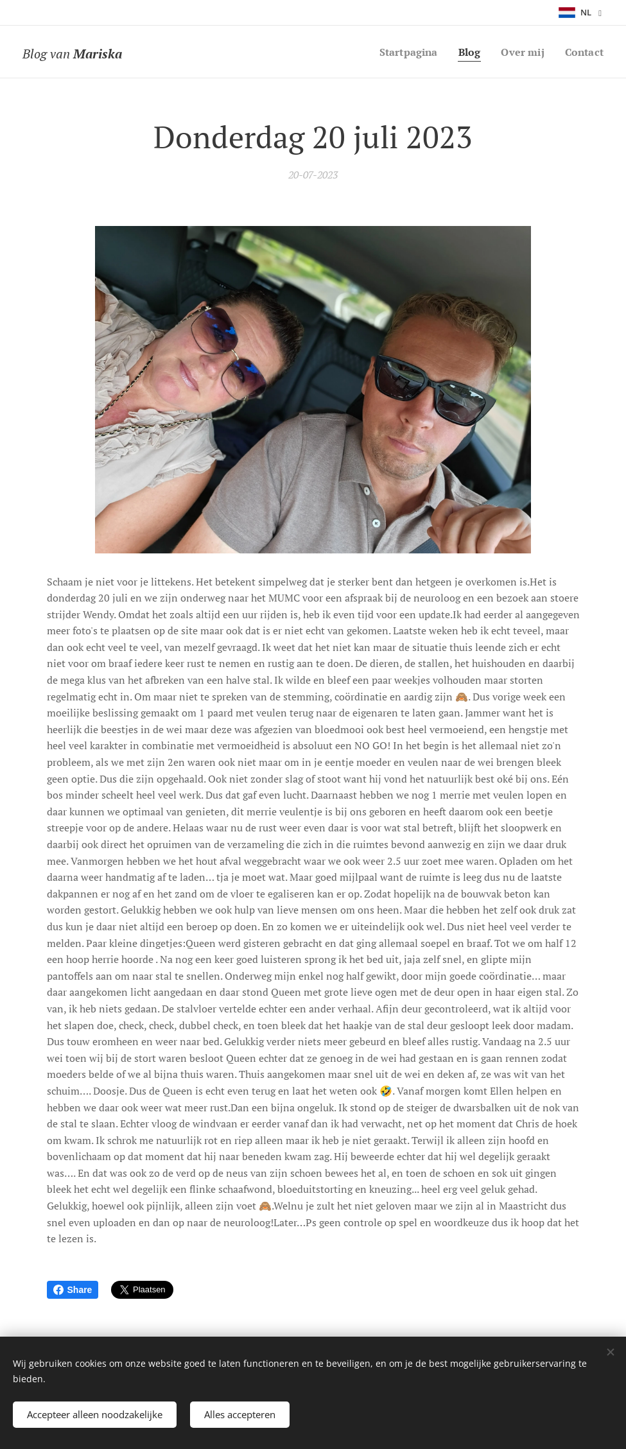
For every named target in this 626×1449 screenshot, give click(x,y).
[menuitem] (402, 52)
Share (72, 1290)
